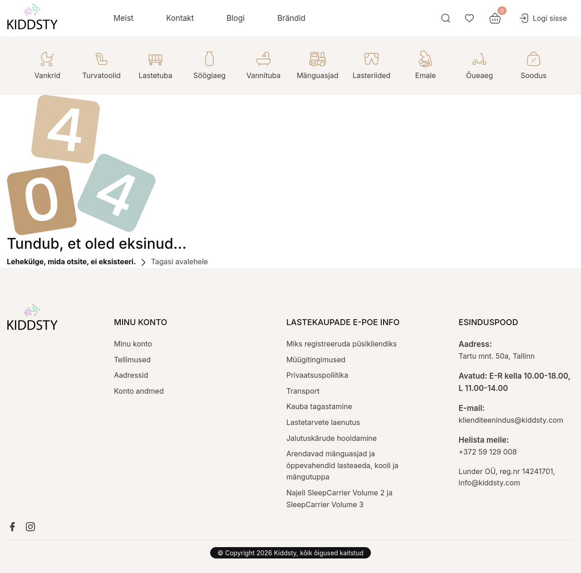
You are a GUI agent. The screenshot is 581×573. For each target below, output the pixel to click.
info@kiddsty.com (489, 482)
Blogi (235, 18)
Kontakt (180, 18)
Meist (123, 18)
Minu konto (133, 343)
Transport (303, 390)
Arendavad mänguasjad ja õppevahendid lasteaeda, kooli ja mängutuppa (342, 465)
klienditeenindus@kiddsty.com (510, 420)
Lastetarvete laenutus (323, 422)
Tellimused (132, 359)
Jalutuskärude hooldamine (331, 438)
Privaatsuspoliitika (317, 375)
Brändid (291, 18)
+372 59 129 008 (487, 451)
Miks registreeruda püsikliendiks (341, 343)
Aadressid (131, 375)
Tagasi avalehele (173, 261)
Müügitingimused (315, 359)
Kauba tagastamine (319, 406)
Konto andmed (139, 390)
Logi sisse (542, 18)
